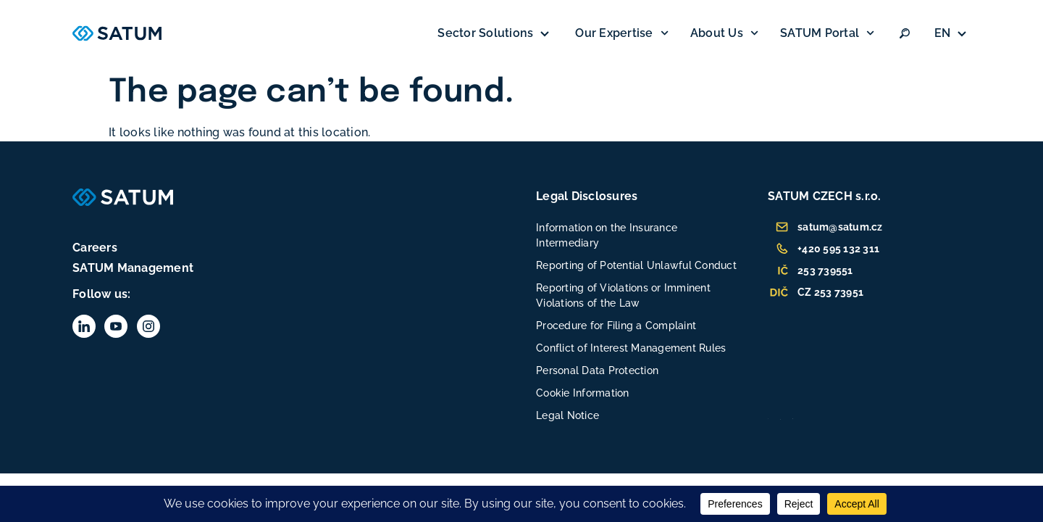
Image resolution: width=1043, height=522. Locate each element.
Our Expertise (621, 33)
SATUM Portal (827, 33)
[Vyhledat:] (904, 33)
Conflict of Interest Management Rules (631, 348)
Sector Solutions (495, 33)
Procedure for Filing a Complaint (616, 325)
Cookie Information (582, 393)
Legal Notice (567, 415)
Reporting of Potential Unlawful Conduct (636, 265)
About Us (724, 33)
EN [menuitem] (942, 33)
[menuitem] (952, 33)
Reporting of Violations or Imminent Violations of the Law (623, 295)
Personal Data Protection (597, 370)
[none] (952, 33)
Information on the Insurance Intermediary (606, 235)
